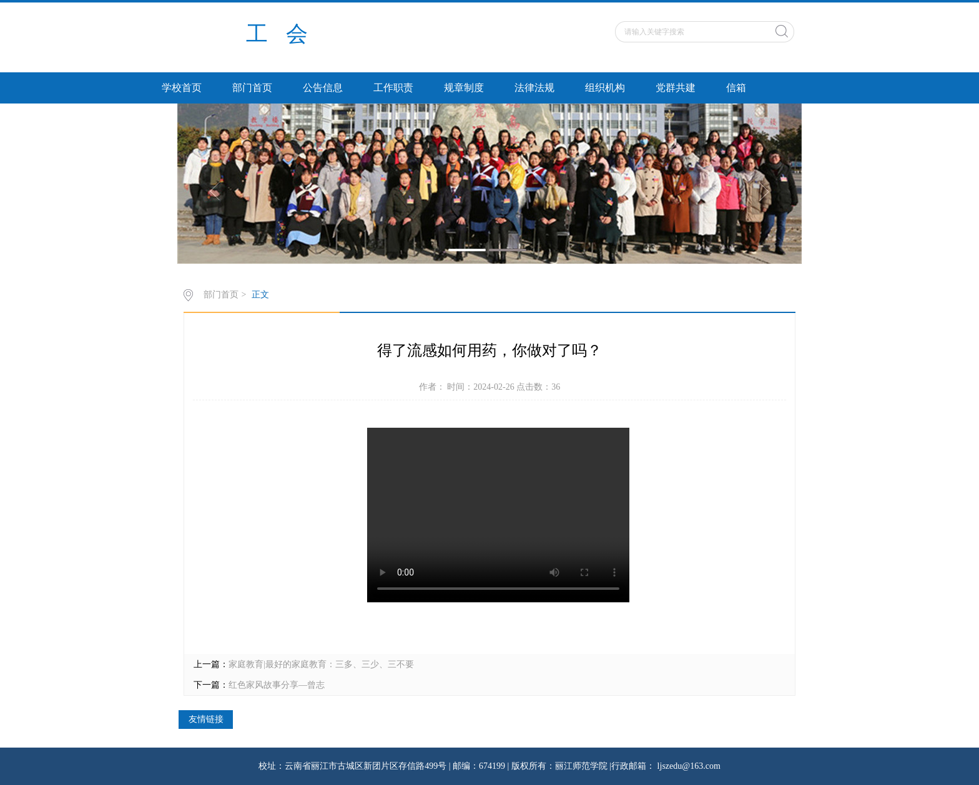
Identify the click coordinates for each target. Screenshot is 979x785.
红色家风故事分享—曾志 (277, 685)
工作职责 (393, 87)
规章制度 (464, 87)
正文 (260, 294)
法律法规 (534, 87)
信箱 (736, 87)
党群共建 (676, 87)
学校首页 (182, 87)
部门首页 (252, 87)
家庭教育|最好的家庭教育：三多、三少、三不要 (321, 664)
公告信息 (323, 87)
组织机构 (605, 87)
